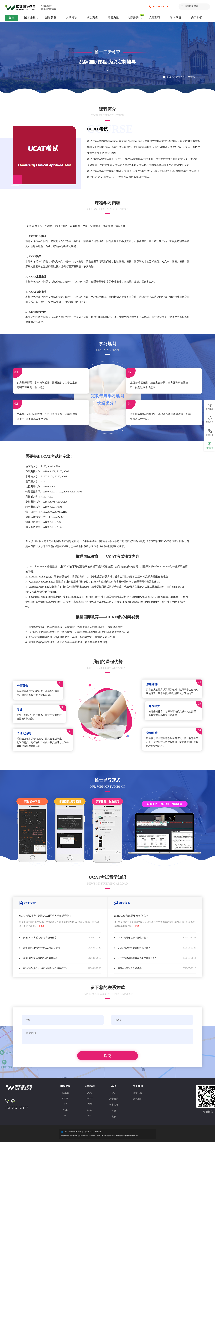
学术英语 (113, 1105)
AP (65, 1105)
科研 (113, 1111)
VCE (65, 1111)
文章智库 (155, 17)
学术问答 (175, 17)
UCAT (90, 1094)
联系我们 (137, 1100)
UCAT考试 (189, 77)
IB (65, 1116)
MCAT (90, 1099)
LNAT (89, 1105)
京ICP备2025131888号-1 (72, 1132)
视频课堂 (134, 17)
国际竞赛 (50, 17)
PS (113, 1094)
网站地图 (98, 1132)
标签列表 (88, 1132)
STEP (89, 1111)
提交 (107, 1056)
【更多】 (40, 926)
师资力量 (113, 17)
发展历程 (137, 1094)
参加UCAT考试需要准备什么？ (131, 915)
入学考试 (71, 17)
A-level (65, 1094)
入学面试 (113, 1099)
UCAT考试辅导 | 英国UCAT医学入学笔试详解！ (45, 915)
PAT (89, 1116)
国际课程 (30, 17)
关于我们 (196, 17)
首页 (11, 18)
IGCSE (65, 1099)
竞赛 (113, 1117)
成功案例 (92, 17)
